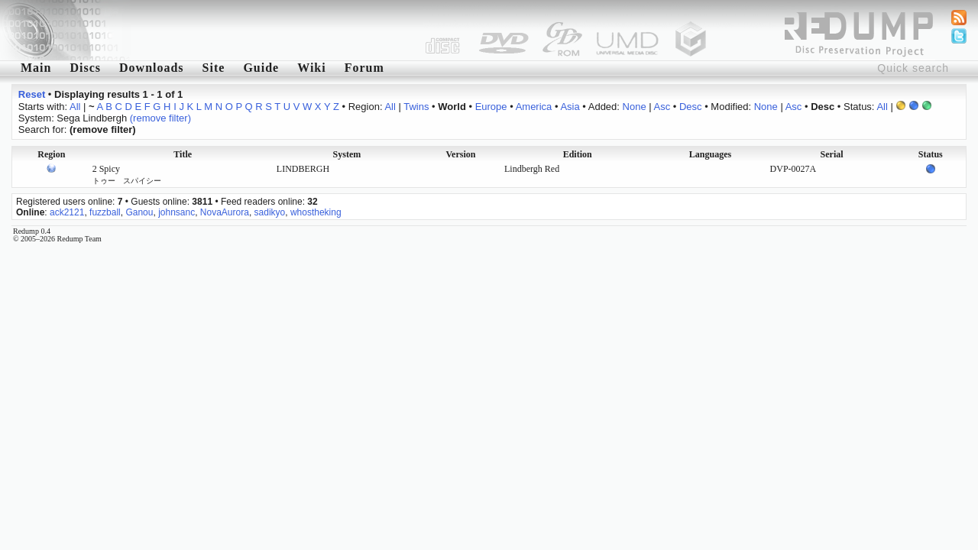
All (75, 106)
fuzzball (105, 212)
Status (930, 154)
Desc (690, 106)
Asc (662, 106)
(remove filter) (160, 118)
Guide (261, 67)
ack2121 (67, 212)
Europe (491, 106)
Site (213, 67)
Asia (569, 106)
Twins (416, 106)
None (634, 106)
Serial (832, 154)
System (347, 154)
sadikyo (270, 212)
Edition (577, 154)
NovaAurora (224, 212)
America (534, 106)
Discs (85, 67)
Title (182, 154)
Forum (364, 67)
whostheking (316, 212)
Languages (710, 154)
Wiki (311, 67)
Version (461, 154)
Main (36, 67)
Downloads (151, 67)
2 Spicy (126, 174)
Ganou (139, 212)
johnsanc (176, 212)
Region (51, 154)
